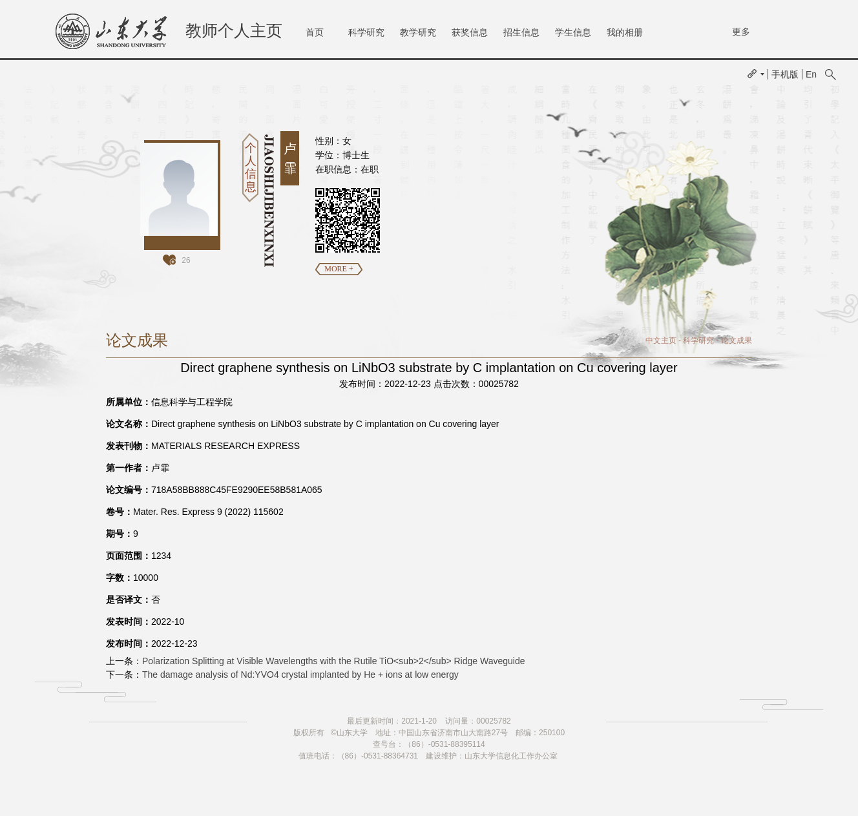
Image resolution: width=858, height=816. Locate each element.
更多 (741, 31)
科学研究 (366, 32)
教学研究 (418, 32)
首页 (315, 32)
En (811, 74)
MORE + (338, 268)
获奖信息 (470, 32)
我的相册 (625, 32)
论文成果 (736, 340)
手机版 (785, 74)
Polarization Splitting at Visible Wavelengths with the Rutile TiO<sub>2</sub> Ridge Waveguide (333, 661)
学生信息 (573, 32)
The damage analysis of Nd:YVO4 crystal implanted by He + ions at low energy (300, 674)
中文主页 (660, 340)
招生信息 (521, 32)
